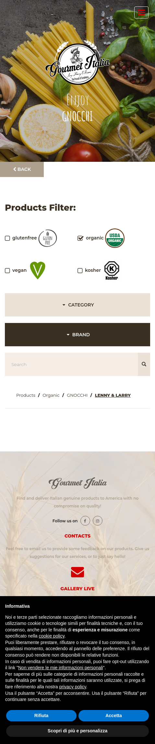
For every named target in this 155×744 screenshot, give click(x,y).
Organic (50, 395)
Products (25, 395)
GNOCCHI (77, 395)
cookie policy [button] (52, 636)
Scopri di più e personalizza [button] (77, 730)
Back (22, 169)
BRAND (77, 335)
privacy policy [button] (72, 686)
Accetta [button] (113, 715)
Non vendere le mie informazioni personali (60, 667)
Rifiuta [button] (41, 715)
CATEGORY (77, 305)
